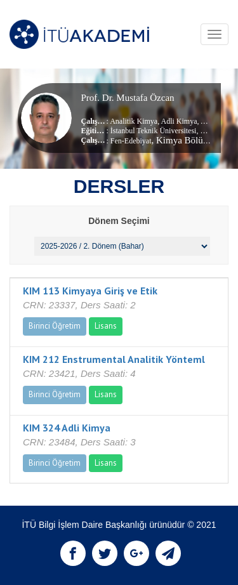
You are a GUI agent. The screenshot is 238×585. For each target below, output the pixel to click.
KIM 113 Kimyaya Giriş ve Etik (90, 290)
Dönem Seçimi (118, 221)
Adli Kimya (178, 121)
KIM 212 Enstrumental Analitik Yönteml (114, 359)
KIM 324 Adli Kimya (66, 427)
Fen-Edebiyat (131, 140)
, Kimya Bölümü (183, 140)
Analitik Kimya (133, 121)
